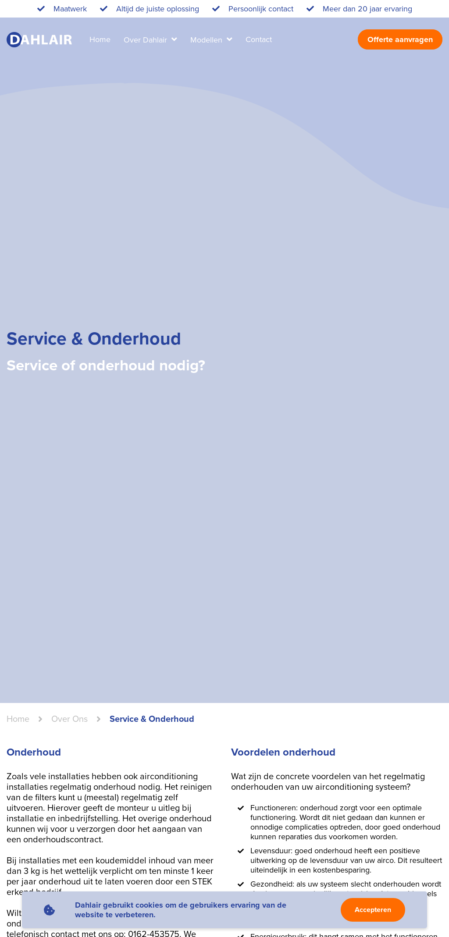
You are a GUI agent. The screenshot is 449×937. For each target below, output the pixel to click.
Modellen (207, 40)
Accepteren (373, 909)
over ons (69, 719)
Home (99, 39)
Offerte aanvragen (400, 39)
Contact (259, 39)
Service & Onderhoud (152, 719)
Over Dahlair (146, 40)
